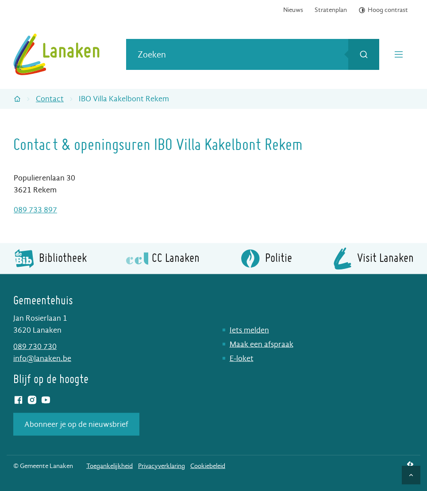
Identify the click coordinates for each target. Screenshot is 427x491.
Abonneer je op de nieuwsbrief (76, 424)
